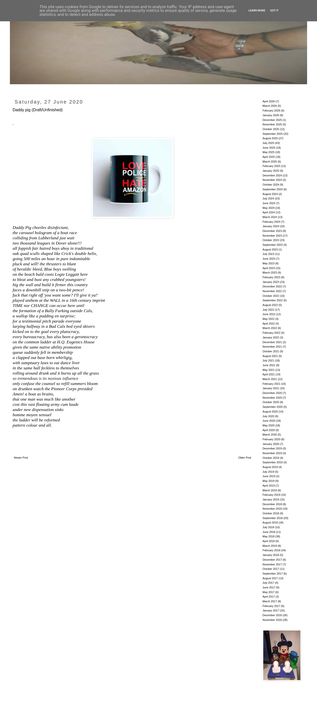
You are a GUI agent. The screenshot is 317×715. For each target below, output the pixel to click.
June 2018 (269, 531)
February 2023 (271, 277)
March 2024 (270, 217)
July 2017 (268, 582)
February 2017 (271, 606)
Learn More (256, 10)
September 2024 (273, 189)
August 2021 (270, 356)
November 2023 (272, 235)
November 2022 (272, 291)
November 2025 (272, 124)
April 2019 (269, 485)
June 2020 (269, 420)
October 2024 (271, 184)
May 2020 (268, 425)
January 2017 (271, 610)
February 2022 (271, 332)
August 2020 (270, 411)
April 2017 (269, 596)
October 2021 (271, 351)
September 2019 (273, 462)
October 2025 (271, 129)
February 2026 (271, 110)
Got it (274, 10)
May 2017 (268, 592)
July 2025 (268, 142)
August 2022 (270, 304)
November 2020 (272, 397)
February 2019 (271, 494)
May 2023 (268, 263)
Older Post (244, 457)
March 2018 (270, 545)
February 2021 (271, 383)
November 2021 (272, 346)
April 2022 (269, 323)
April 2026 (269, 101)
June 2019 (269, 476)
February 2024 (271, 221)
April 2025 (269, 156)
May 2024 (268, 207)
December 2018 (272, 504)
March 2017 (270, 601)
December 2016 (272, 615)
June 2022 (269, 314)
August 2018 (270, 522)
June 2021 (269, 365)
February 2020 (271, 439)
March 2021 (270, 379)
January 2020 (271, 443)
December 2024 (272, 175)
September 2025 (273, 133)
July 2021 (268, 360)
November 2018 (272, 508)
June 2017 (269, 587)
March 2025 (270, 161)
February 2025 (271, 166)
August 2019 (270, 467)
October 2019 (271, 457)
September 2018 (273, 518)
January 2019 (271, 499)
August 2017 (270, 578)
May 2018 (268, 536)
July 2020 (268, 416)
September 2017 (273, 573)
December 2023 (272, 230)
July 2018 (268, 527)
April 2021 (269, 374)
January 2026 (271, 115)
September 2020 (273, 406)
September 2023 (273, 244)
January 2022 (271, 337)
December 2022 (272, 286)
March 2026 (270, 105)
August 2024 (270, 193)
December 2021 (272, 342)
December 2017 (272, 559)
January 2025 (271, 170)
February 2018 (271, 550)
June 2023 (269, 258)
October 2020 (271, 402)
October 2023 (271, 240)
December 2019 (272, 448)
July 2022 (268, 309)
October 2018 (271, 513)
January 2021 (271, 388)
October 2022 (271, 295)
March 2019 (270, 490)
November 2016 (272, 619)
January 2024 (271, 226)
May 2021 (268, 369)
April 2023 (269, 268)
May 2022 (268, 318)
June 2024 (269, 203)
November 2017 (272, 564)
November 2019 (272, 453)
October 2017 (271, 568)
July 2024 (268, 198)
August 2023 (270, 249)
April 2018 (269, 541)
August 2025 (270, 138)
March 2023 (270, 272)
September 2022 (273, 300)
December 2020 (272, 392)
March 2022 (270, 328)
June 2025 (269, 147)
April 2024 (269, 212)
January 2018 (271, 554)
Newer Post (21, 457)
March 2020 (270, 434)
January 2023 (271, 281)
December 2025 (272, 119)
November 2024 (272, 179)
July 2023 (268, 253)
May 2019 (268, 480)
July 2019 (268, 471)
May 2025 (268, 152)
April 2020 (269, 430)
